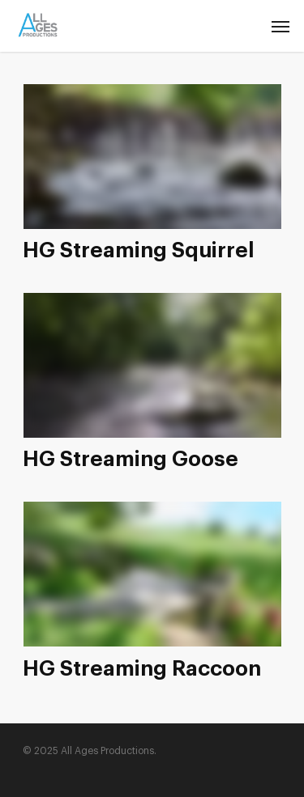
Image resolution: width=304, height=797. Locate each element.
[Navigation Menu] (280, 26)
